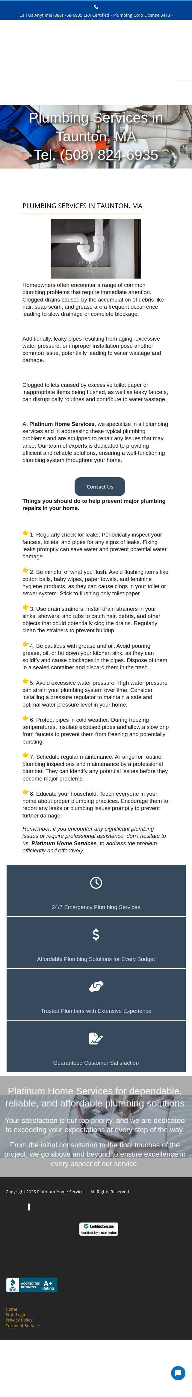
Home (11, 1309)
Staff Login (16, 1314)
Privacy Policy (19, 1320)
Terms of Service (22, 1325)
